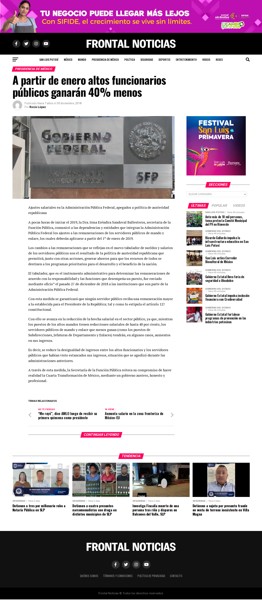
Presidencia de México (105, 59)
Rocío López (37, 107)
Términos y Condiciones (118, 576)
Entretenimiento (186, 59)
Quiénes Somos (89, 576)
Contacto (176, 576)
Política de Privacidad (151, 576)
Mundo (82, 59)
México (68, 59)
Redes (219, 59)
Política (129, 59)
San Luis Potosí (48, 59)
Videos (206, 59)
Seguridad (146, 59)
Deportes (164, 59)
